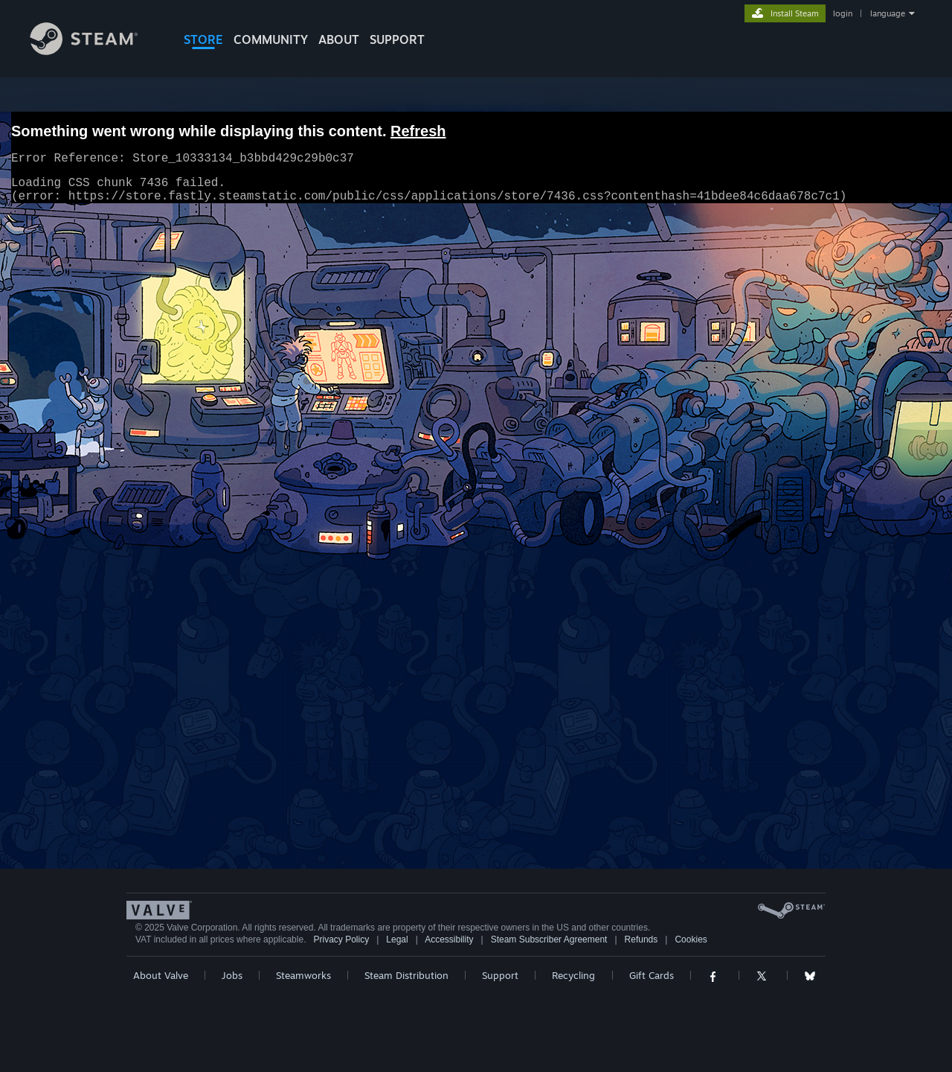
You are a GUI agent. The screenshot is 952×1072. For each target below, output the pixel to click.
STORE (203, 39)
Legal (397, 939)
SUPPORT (397, 39)
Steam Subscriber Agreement (549, 939)
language (887, 13)
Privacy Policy (341, 939)
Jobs (232, 975)
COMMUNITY (271, 39)
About (338, 39)
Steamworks (303, 975)
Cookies (691, 939)
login (842, 13)
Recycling (573, 975)
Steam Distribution (406, 975)
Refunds (641, 939)
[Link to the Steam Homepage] (95, 51)
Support (500, 975)
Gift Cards (651, 975)
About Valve (160, 975)
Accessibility (449, 939)
